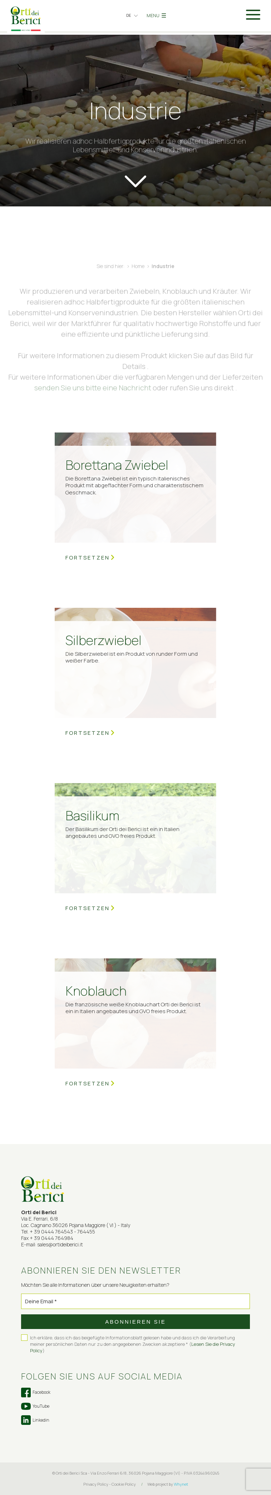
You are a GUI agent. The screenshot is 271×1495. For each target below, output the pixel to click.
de (128, 15)
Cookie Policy (124, 1484)
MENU (156, 15)
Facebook (35, 1392)
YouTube (35, 1406)
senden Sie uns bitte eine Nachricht (92, 398)
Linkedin (35, 1420)
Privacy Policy (95, 1484)
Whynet (181, 1484)
